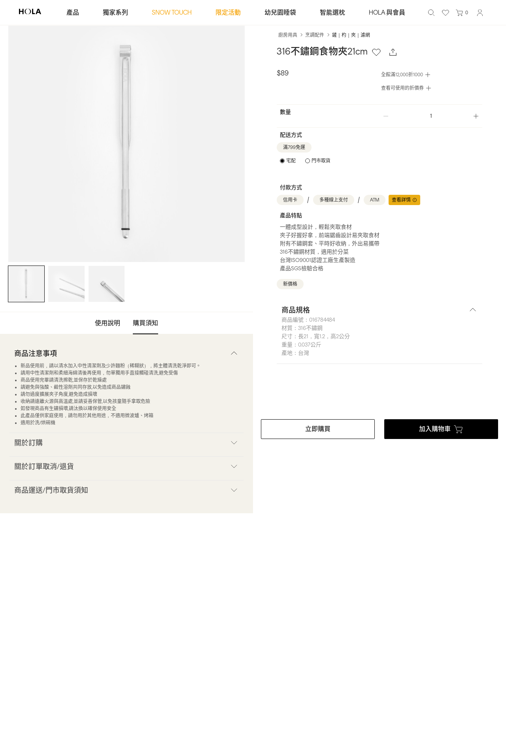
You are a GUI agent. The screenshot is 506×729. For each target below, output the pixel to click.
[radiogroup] (305, 161)
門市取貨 (321, 161)
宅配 (291, 161)
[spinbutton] (431, 116)
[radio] (288, 161)
